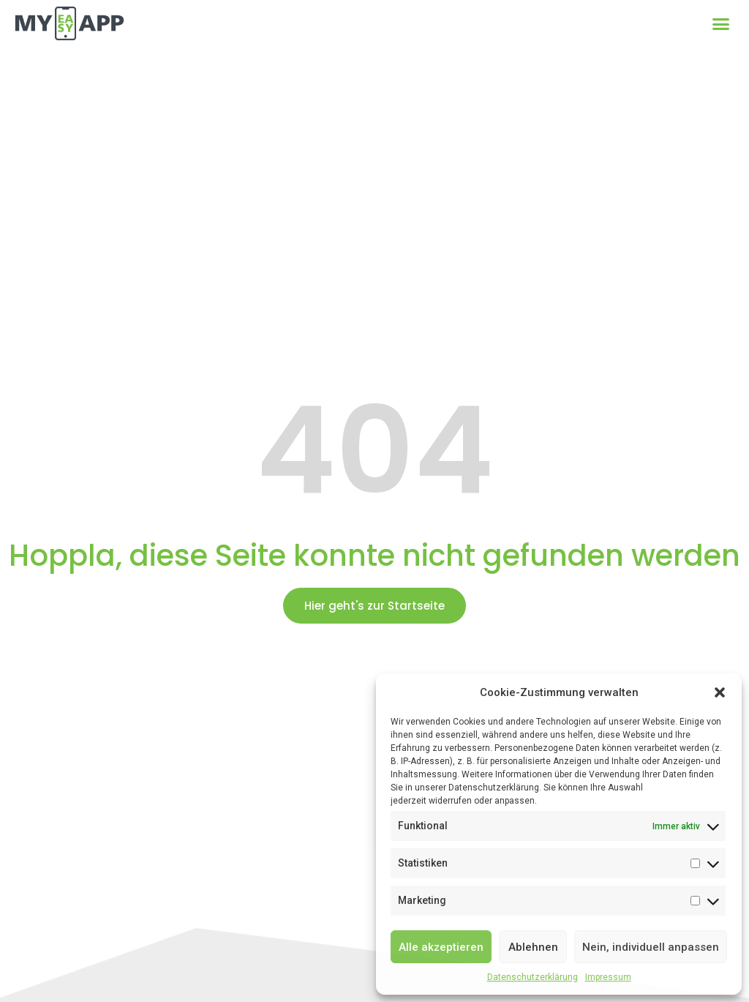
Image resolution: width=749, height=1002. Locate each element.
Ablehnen (533, 947)
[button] (719, 692)
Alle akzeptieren (441, 947)
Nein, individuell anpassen (650, 947)
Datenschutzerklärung (532, 977)
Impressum (608, 977)
